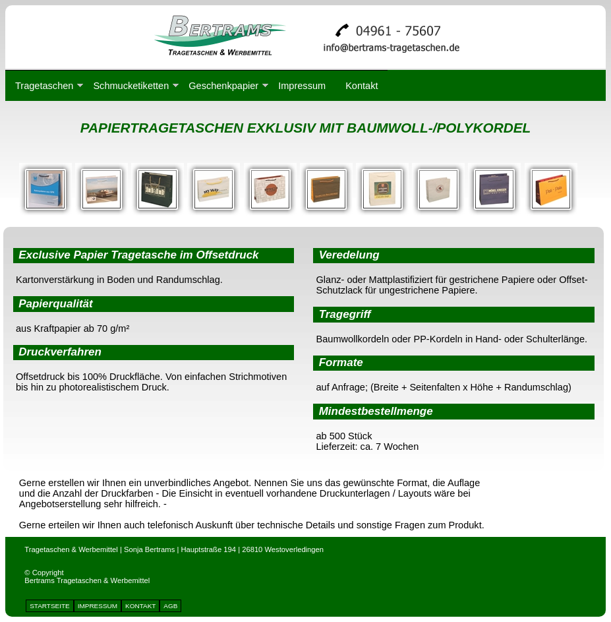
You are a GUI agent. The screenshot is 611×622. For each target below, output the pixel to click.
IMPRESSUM (97, 605)
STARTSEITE (50, 605)
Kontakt (361, 85)
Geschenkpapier (223, 85)
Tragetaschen (44, 85)
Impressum (302, 85)
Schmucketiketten (131, 85)
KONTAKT (140, 605)
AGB (170, 605)
